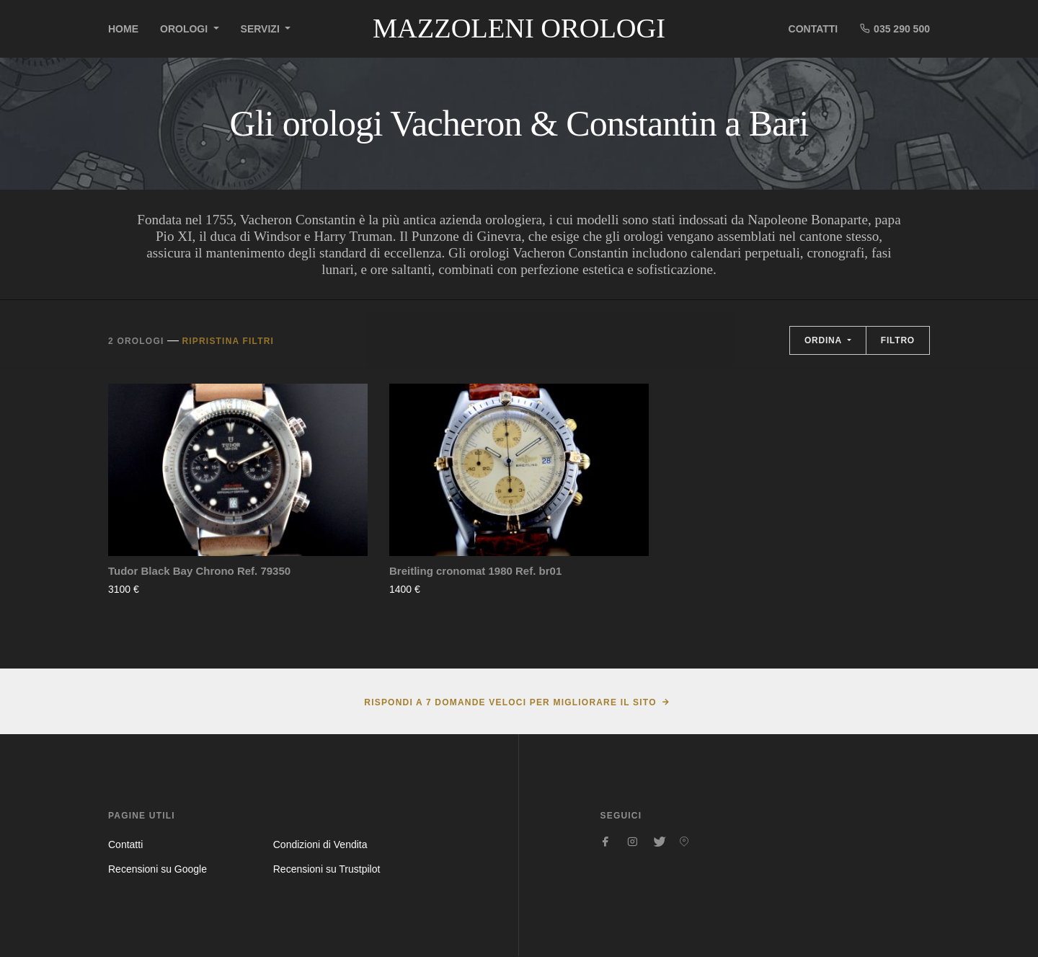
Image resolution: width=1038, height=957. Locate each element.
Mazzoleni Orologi (519, 28)
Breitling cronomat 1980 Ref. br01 (475, 571)
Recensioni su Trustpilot (327, 869)
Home (123, 29)
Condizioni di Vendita (320, 844)
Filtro (898, 340)
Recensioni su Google (157, 869)
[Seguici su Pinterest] (684, 842)
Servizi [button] (262, 29)
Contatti (813, 29)
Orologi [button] (185, 29)
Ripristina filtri (228, 341)
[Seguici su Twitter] (658, 842)
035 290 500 (894, 28)
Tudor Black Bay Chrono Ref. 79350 (199, 571)
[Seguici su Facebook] (606, 842)
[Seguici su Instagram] (632, 842)
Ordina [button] (824, 340)
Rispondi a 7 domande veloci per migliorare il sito (510, 702)
